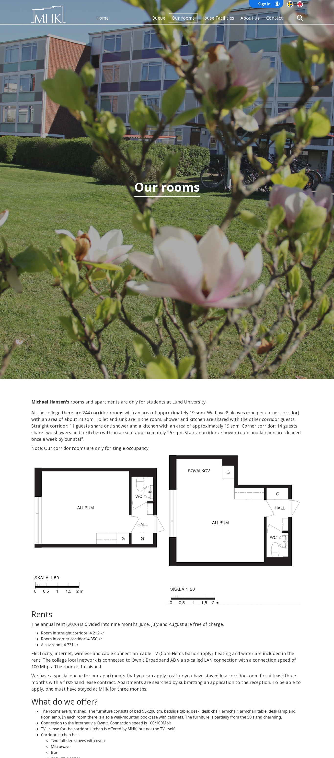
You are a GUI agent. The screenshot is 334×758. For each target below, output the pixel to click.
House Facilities (217, 18)
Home (102, 18)
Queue (158, 18)
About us (250, 18)
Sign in (264, 4)
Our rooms (183, 18)
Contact (274, 18)
